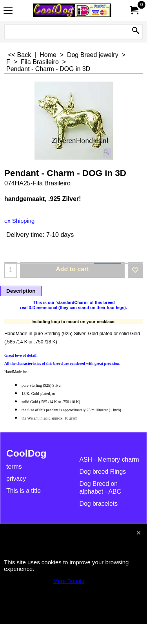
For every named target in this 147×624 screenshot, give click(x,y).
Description (21, 291)
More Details (68, 581)
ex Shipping (19, 221)
